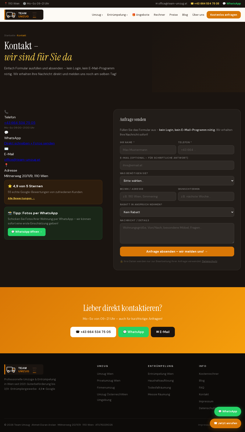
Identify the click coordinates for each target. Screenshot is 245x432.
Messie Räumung (159, 394)
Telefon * (185, 142)
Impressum (206, 401)
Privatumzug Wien (108, 380)
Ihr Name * (127, 142)
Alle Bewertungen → (21, 198)
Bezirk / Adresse (131, 188)
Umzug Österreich (109, 394)
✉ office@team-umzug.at (171, 3)
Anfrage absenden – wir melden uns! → (177, 251)
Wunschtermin (189, 188)
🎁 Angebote (140, 15)
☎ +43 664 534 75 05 (205, 3)
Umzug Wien (105, 374)
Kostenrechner (209, 374)
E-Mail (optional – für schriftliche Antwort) (154, 157)
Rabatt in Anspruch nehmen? (141, 204)
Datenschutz (209, 261)
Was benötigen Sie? (134, 173)
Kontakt (204, 394)
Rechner (159, 15)
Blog (185, 15)
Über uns (198, 15)
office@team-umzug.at (22, 159)
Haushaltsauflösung (161, 380)
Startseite (9, 35)
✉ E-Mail (163, 332)
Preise (174, 15)
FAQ (201, 387)
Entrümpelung (116, 15)
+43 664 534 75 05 (19, 122)
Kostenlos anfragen (223, 15)
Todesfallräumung (159, 387)
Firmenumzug (106, 387)
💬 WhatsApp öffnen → (26, 231)
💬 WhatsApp (232, 3)
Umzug (96, 15)
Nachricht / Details (134, 220)
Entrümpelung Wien (161, 374)
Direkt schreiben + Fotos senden (29, 143)
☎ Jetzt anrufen (225, 423)
